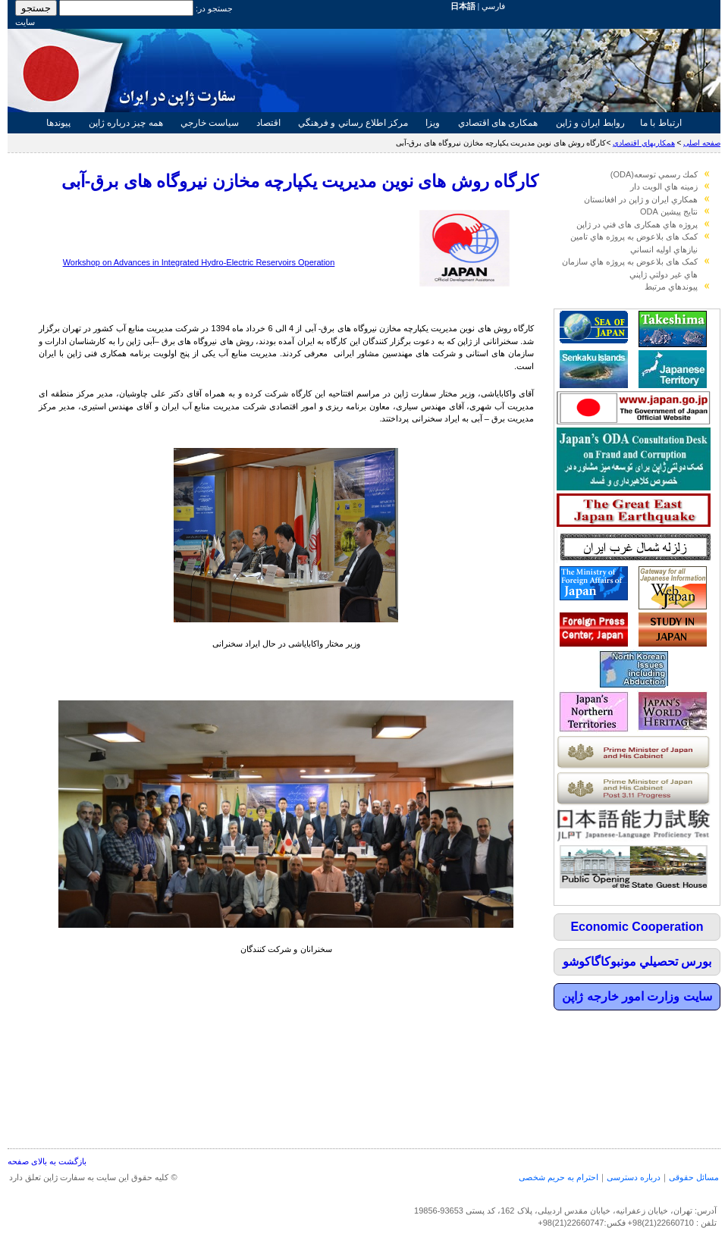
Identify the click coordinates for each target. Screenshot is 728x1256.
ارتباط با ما (661, 122)
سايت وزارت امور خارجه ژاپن (637, 996)
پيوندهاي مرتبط (671, 286)
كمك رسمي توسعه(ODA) (654, 174)
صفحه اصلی (701, 143)
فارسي (493, 6)
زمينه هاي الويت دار (664, 186)
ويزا (432, 122)
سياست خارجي (209, 122)
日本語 (462, 6)
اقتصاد (268, 122)
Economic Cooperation (636, 926)
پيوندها (58, 122)
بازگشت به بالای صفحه (47, 1161)
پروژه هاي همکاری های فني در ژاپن (637, 224)
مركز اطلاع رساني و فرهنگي (353, 122)
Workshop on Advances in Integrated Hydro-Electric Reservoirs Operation (199, 262)
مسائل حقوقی (694, 1177)
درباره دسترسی (634, 1177)
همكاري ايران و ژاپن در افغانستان (641, 199)
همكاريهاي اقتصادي (644, 143)
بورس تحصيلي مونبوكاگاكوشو (637, 961)
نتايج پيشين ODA (669, 211)
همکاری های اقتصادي (497, 122)
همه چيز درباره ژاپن (126, 122)
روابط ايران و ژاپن (590, 122)
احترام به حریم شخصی (558, 1177)
